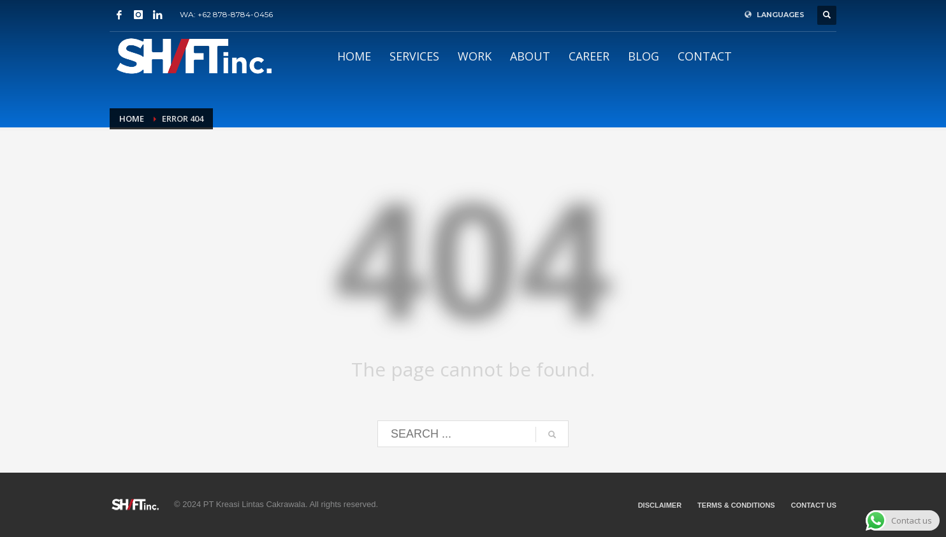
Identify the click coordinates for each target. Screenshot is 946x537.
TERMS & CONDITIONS (736, 505)
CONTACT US (813, 505)
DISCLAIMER (659, 505)
